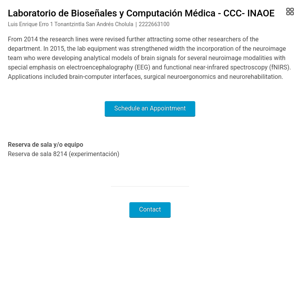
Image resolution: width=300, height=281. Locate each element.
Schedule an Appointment (150, 108)
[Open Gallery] (289, 11)
